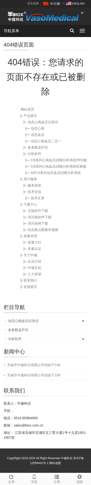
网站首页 (27, 109)
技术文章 (37, 198)
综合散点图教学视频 (43, 230)
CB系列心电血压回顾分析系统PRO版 (59, 160)
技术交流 (34, 192)
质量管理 (30, 236)
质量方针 (34, 242)
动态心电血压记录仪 (43, 122)
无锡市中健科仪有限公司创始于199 (33, 365)
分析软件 (34, 154)
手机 (34, 478)
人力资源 (34, 274)
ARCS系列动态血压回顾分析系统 (56, 173)
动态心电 (37, 128)
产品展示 (30, 116)
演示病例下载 (38, 223)
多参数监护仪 (38, 147)
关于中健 (30, 255)
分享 (11, 478)
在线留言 (30, 287)
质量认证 (34, 249)
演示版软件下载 (39, 217)
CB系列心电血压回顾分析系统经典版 (58, 166)
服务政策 (34, 185)
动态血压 (37, 135)
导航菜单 (11, 31)
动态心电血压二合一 (46, 141)
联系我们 (30, 280)
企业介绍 (34, 261)
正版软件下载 (38, 211)
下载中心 (30, 204)
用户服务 (30, 179)
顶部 (79, 478)
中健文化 (34, 268)
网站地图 (55, 463)
